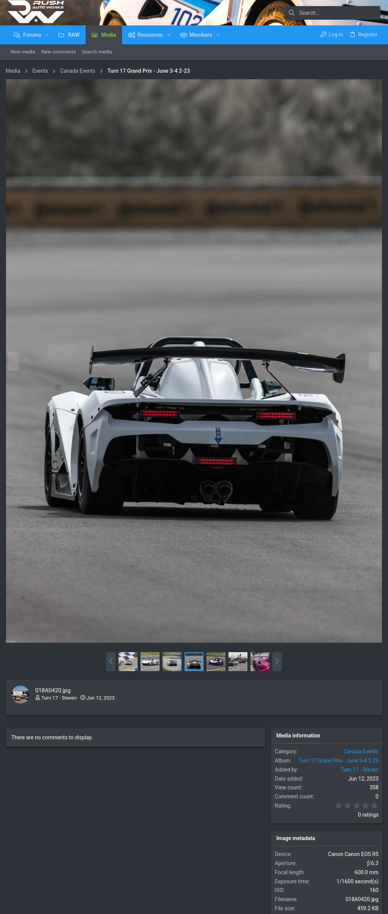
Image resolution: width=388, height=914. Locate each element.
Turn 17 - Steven (60, 692)
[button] (47, 35)
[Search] (333, 13)
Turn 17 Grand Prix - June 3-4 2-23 (337, 755)
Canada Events (359, 746)
